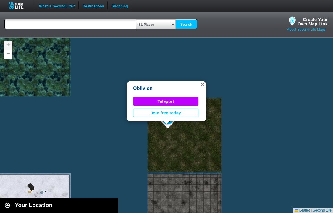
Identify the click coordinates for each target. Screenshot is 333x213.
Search (186, 24)
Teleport (166, 101)
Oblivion (143, 88)
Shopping (119, 5)
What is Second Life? (57, 5)
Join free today (166, 113)
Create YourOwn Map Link (313, 21)
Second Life (19, 5)
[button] (202, 84)
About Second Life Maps (306, 30)
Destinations (93, 5)
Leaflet (302, 210)
